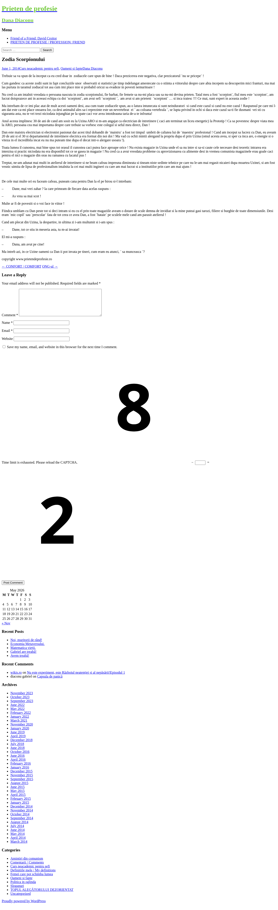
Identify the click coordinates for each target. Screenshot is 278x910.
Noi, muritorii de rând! (26, 645)
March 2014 (18, 847)
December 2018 (21, 745)
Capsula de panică (49, 681)
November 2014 (21, 815)
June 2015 (17, 792)
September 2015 (21, 784)
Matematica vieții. (23, 653)
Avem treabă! (19, 661)
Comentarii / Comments (27, 867)
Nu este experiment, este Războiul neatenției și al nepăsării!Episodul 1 (76, 678)
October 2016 (20, 757)
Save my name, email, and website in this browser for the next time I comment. (62, 352)
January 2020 (19, 733)
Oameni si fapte (72, 68)
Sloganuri (17, 891)
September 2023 (21, 706)
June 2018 (17, 753)
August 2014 (19, 827)
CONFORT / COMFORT (21, 266)
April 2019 (18, 741)
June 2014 (17, 835)
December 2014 (21, 811)
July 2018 (17, 749)
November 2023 (21, 698)
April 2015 (18, 800)
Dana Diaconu (93, 68)
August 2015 (19, 788)
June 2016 (17, 761)
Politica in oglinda (23, 887)
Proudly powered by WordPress (24, 906)
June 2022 (17, 710)
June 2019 (17, 737)
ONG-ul (50, 266)
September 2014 (21, 823)
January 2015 (19, 808)
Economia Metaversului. (27, 649)
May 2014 (17, 839)
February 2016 (20, 768)
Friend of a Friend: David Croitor (33, 38)
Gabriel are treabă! (23, 657)
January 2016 (19, 772)
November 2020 (21, 729)
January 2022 (19, 722)
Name (7, 328)
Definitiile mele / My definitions (33, 875)
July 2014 (17, 831)
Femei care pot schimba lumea (31, 879)
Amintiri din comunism (26, 864)
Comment (10, 320)
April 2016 (18, 765)
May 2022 (17, 714)
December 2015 (21, 776)
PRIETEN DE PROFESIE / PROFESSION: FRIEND (47, 42)
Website (7, 344)
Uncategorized (20, 899)
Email (7, 336)
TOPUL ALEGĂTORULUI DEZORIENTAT (41, 895)
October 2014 (20, 819)
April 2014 (18, 843)
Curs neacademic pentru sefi (39, 68)
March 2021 (18, 725)
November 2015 (21, 780)
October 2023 (20, 702)
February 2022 (20, 718)
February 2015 (20, 804)
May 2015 (17, 796)
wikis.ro (16, 678)
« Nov (6, 628)
